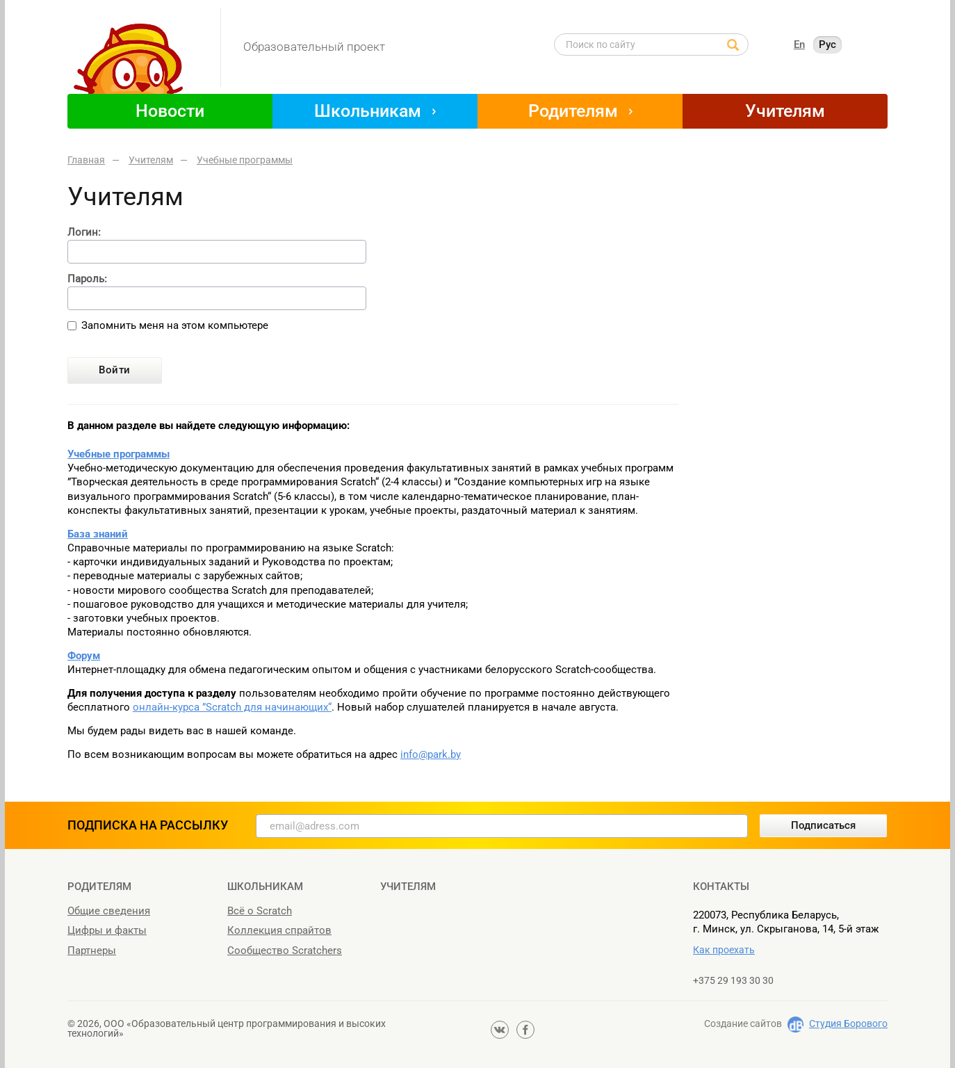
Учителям (785, 111)
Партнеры (91, 950)
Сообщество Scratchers (284, 950)
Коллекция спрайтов (279, 930)
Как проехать (724, 949)
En (799, 44)
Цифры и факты (107, 930)
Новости (170, 111)
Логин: (84, 232)
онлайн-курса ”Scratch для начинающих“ (232, 707)
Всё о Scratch (259, 911)
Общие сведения (108, 911)
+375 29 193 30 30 (733, 980)
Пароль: (87, 279)
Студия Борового (848, 1023)
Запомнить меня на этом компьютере (174, 326)
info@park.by (430, 754)
